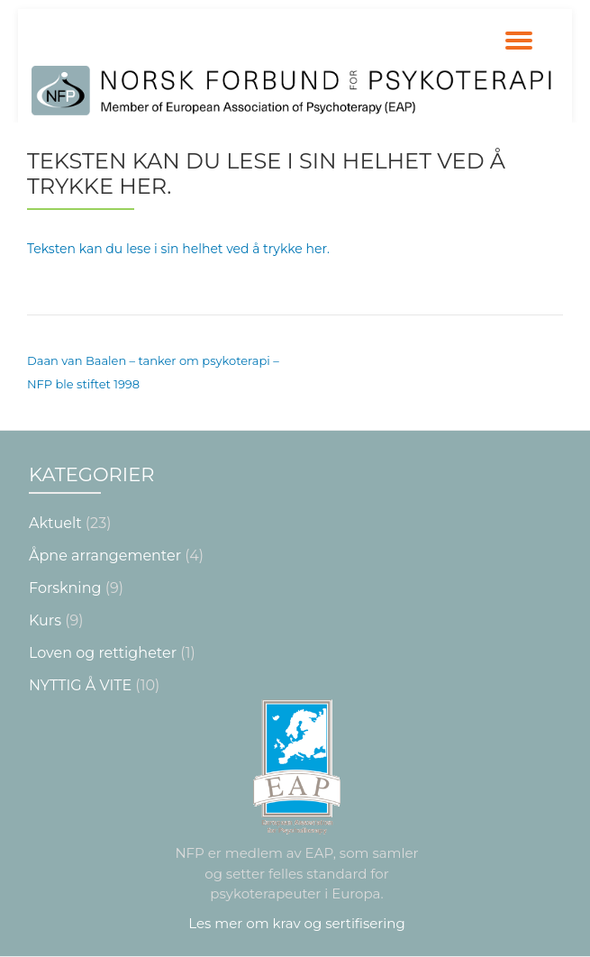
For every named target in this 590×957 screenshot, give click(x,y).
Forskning (65, 588)
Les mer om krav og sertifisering (296, 923)
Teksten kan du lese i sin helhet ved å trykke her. (178, 249)
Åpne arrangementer (105, 555)
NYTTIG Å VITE (80, 685)
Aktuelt (55, 523)
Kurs (45, 620)
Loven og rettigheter (103, 652)
